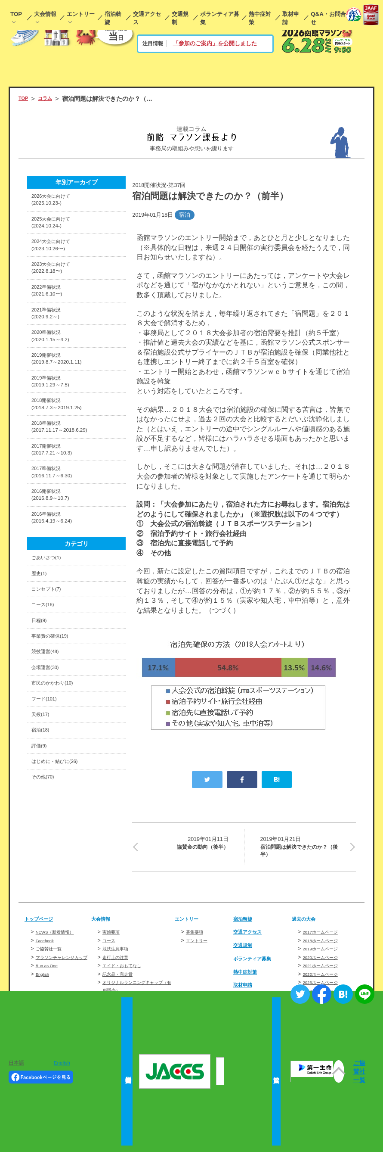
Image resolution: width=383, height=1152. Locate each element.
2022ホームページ (325, 979)
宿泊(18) (42, 807)
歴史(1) (41, 631)
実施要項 (113, 937)
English (44, 986)
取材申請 (290, 18)
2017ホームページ (325, 937)
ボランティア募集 (219, 18)
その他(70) (45, 860)
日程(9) (41, 684)
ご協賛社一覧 (52, 953)
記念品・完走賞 (122, 979)
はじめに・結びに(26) (60, 843)
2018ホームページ (325, 945)
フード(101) (47, 772)
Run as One (50, 978)
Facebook (47, 945)
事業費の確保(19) (54, 701)
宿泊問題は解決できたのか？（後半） (302, 849)
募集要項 (197, 937)
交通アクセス (147, 18)
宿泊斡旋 (113, 18)
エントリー (81, 14)
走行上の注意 (119, 962)
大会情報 (45, 14)
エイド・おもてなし (127, 970)
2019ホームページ (325, 953)
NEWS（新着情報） (61, 937)
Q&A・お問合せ (328, 18)
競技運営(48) (48, 719)
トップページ (43, 922)
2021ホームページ (325, 970)
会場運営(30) (48, 737)
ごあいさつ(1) (50, 613)
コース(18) (45, 666)
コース (110, 945)
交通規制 (180, 18)
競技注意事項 (119, 953)
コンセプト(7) (50, 648)
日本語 (16, 1062)
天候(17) (42, 790)
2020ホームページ (325, 962)
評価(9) (41, 825)
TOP (16, 14)
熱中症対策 (260, 18)
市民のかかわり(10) (57, 754)
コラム (50, 98)
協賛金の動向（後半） (185, 844)
